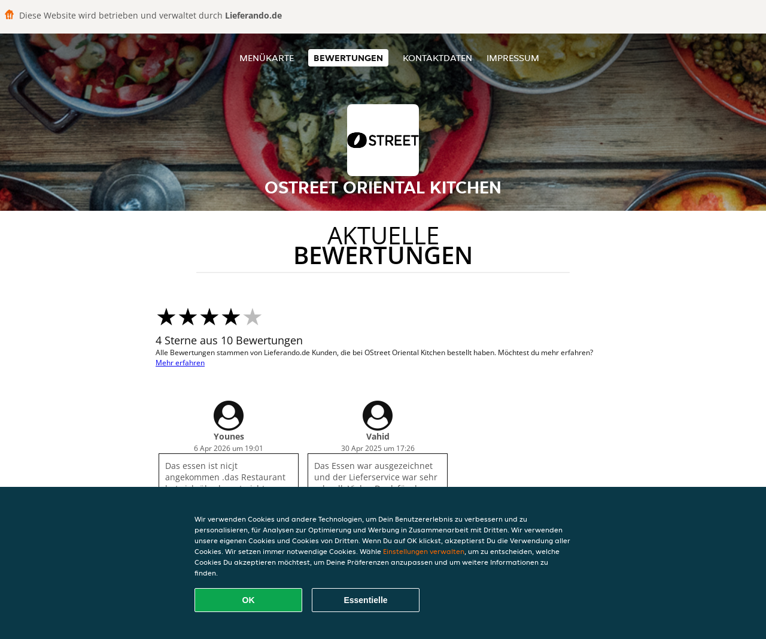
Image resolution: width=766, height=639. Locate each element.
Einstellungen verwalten (423, 551)
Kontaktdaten (437, 58)
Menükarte (266, 58)
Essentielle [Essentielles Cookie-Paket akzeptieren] (365, 600)
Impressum (513, 58)
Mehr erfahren (180, 363)
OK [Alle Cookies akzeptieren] (248, 600)
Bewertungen (348, 58)
